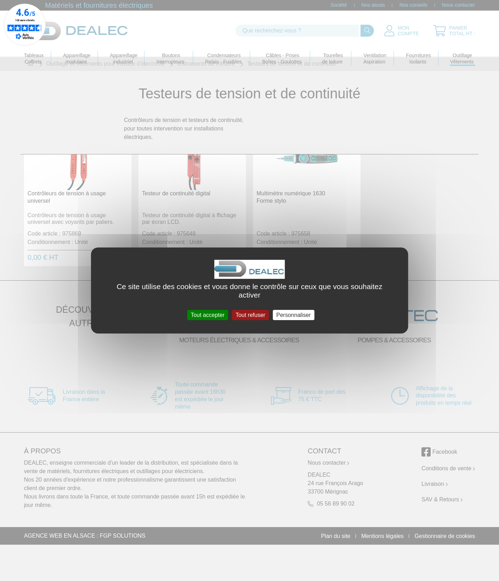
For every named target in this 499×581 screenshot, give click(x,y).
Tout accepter (207, 315)
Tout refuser (250, 315)
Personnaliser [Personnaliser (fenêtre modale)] (293, 315)
